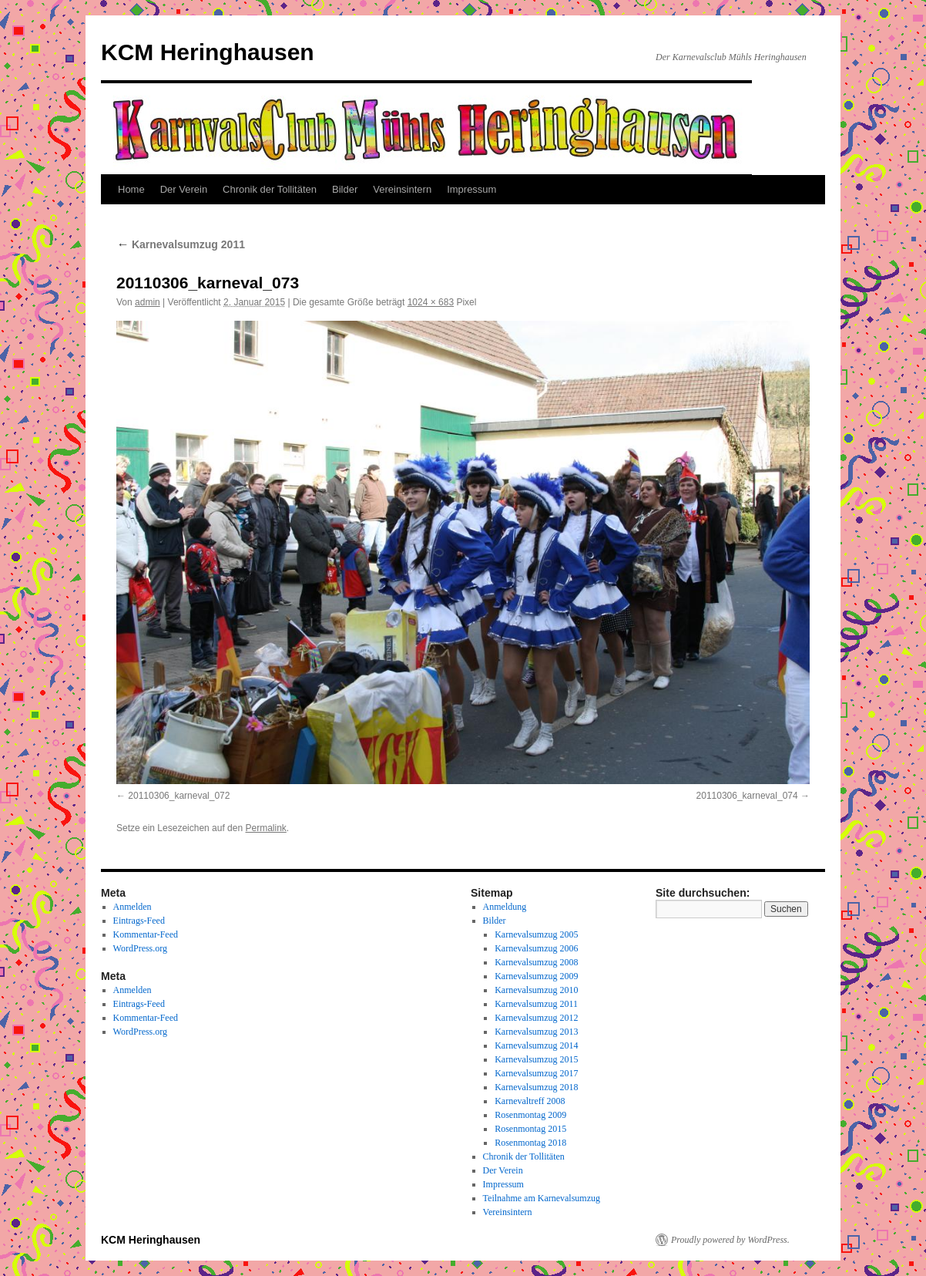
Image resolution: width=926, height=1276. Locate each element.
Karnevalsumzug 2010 (536, 990)
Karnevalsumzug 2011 (180, 244)
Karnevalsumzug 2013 (536, 1031)
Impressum (471, 189)
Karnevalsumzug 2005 (536, 934)
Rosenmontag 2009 (530, 1114)
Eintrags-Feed (139, 920)
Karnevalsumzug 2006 (536, 948)
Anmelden (132, 906)
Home (131, 189)
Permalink (265, 828)
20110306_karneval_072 (179, 795)
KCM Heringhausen (207, 52)
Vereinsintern (402, 189)
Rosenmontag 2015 (530, 1128)
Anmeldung (505, 906)
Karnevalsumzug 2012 (536, 1017)
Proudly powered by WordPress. (730, 1239)
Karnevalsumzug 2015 (536, 1059)
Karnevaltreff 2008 (530, 1101)
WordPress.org (140, 948)
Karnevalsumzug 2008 (536, 962)
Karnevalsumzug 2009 (536, 976)
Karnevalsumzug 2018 (536, 1087)
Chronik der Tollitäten (270, 189)
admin (147, 302)
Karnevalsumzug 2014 (536, 1045)
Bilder (344, 189)
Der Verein (183, 189)
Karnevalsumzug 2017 (536, 1073)
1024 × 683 (431, 302)
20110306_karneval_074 (747, 795)
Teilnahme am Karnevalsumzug (541, 1198)
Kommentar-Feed (145, 934)
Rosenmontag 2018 (530, 1142)
